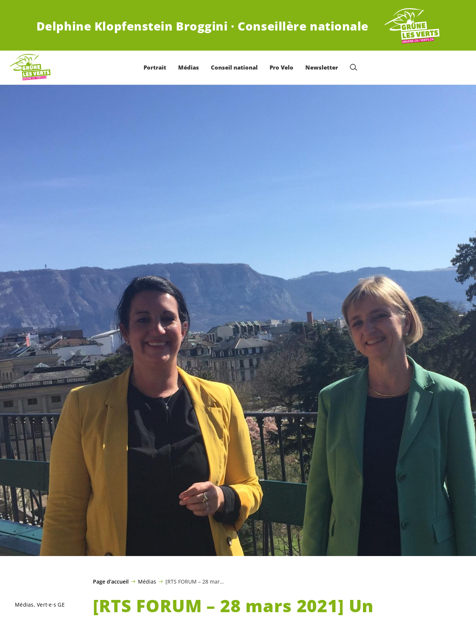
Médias (147, 581)
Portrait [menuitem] (155, 67)
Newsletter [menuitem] (321, 67)
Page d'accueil (111, 581)
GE (51, 604)
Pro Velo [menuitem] (281, 67)
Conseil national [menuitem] (234, 67)
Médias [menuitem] (188, 67)
